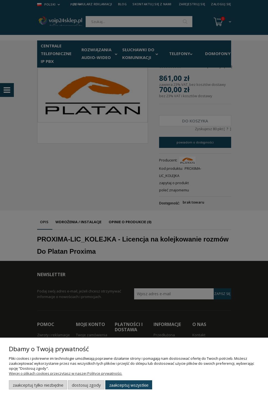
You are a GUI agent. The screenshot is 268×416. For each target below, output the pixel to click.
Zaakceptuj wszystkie (129, 385)
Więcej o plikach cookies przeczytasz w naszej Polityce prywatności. (65, 373)
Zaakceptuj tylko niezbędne (38, 385)
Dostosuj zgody (86, 385)
